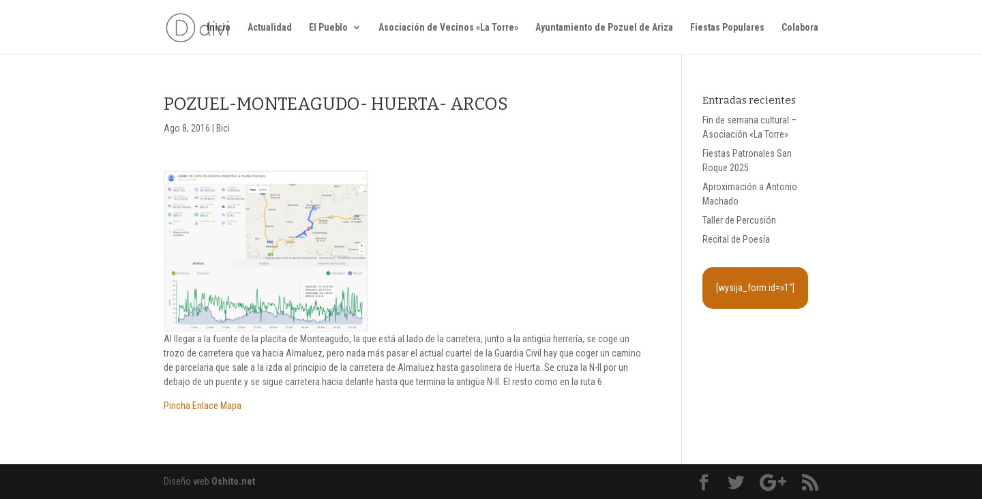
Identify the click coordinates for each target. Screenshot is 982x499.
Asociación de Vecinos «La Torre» (448, 27)
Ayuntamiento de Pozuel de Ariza (604, 27)
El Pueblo (328, 27)
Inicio (218, 27)
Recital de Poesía (736, 239)
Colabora (800, 27)
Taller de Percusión (739, 220)
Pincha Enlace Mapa (202, 405)
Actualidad (270, 27)
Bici (223, 128)
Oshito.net (233, 481)
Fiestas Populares (727, 27)
